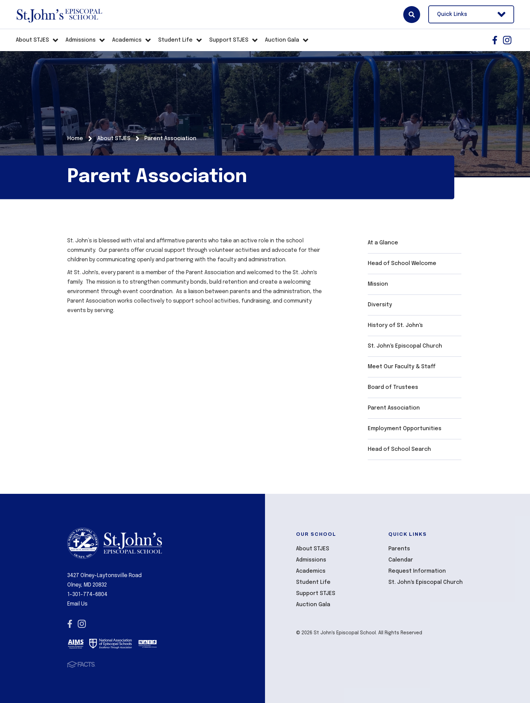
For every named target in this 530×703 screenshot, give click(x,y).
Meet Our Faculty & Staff (402, 367)
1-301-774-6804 (87, 594)
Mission (378, 284)
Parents (399, 549)
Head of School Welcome (402, 263)
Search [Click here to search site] (412, 15)
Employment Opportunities (404, 429)
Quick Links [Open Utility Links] (471, 14)
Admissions (311, 560)
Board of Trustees (393, 387)
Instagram (507, 40)
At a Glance (383, 243)
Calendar (400, 560)
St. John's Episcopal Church (405, 346)
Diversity (380, 305)
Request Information (417, 571)
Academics (311, 571)
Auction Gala (313, 605)
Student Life (313, 582)
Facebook (495, 40)
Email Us (77, 604)
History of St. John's (395, 325)
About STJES (312, 549)
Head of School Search (399, 449)
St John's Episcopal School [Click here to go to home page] (59, 14)
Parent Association (394, 408)
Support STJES (315, 593)
